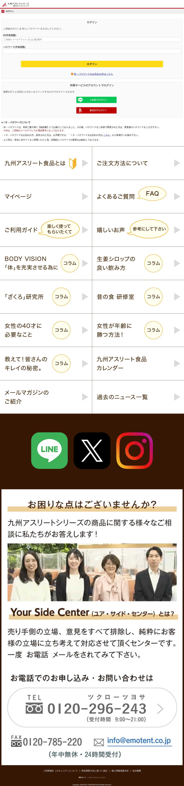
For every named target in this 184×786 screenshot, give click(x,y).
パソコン (102, 777)
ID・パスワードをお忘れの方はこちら (93, 74)
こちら (106, 135)
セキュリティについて (67, 770)
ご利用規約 (48, 770)
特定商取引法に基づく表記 (95, 770)
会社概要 (136, 770)
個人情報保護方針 (120, 770)
